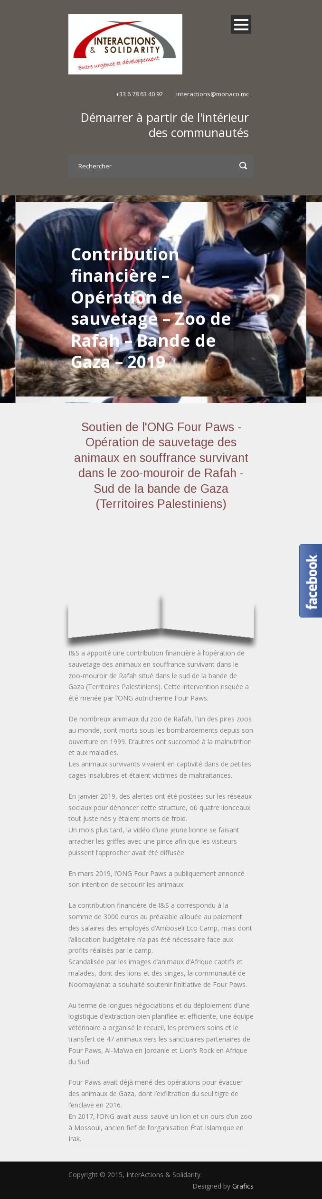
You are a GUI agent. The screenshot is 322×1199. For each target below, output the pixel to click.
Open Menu (241, 24)
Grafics (243, 1185)
